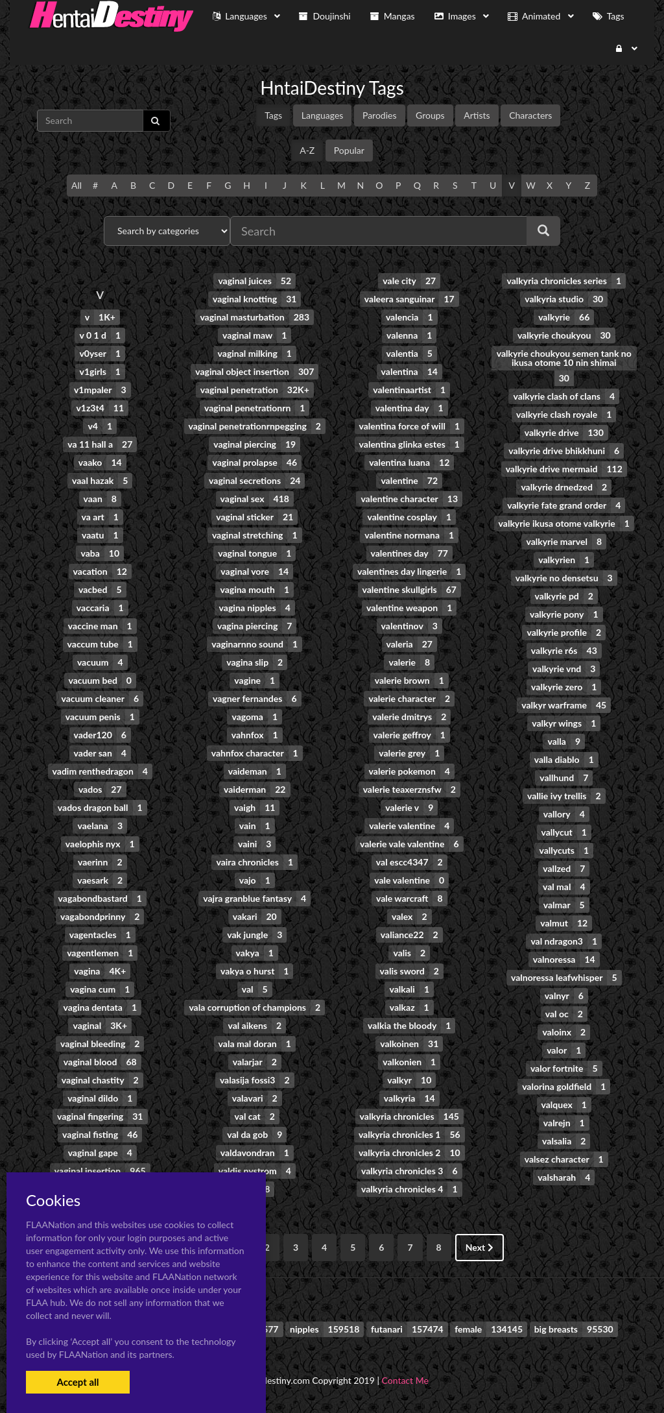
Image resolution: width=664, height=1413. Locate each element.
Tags (273, 115)
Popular (349, 150)
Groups (430, 115)
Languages (323, 115)
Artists (477, 115)
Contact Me (405, 1380)
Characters (530, 115)
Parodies (379, 115)
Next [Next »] (479, 1247)
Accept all (77, 1382)
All (76, 185)
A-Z (307, 150)
